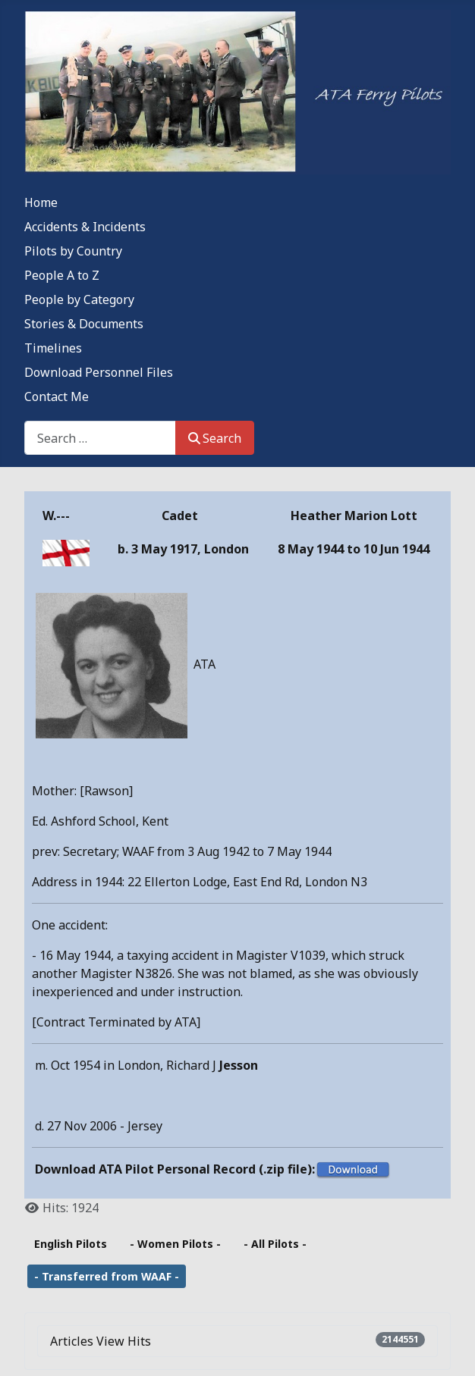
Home (41, 202)
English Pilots (70, 1244)
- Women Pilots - (175, 1244)
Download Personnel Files (98, 372)
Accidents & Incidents (85, 226)
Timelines (53, 348)
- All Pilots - (275, 1244)
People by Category (79, 299)
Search (214, 438)
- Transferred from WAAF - (106, 1276)
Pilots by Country (73, 251)
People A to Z (61, 275)
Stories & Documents (83, 323)
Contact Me (56, 396)
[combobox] (100, 438)
